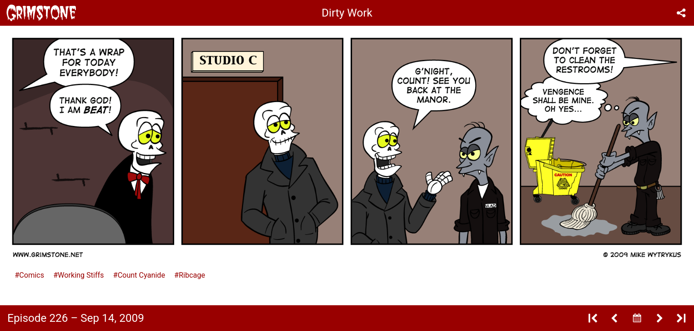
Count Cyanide (141, 275)
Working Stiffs (81, 275)
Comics (31, 275)
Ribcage (192, 275)
